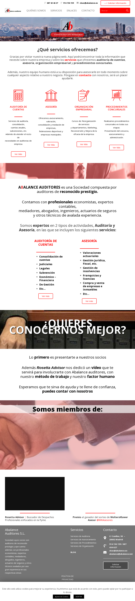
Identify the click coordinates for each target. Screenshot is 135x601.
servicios (70, 60)
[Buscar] (115, 10)
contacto (85, 75)
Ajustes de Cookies (61, 597)
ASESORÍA (89, 241)
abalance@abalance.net (121, 554)
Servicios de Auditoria (80, 536)
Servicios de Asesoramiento (83, 539)
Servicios (77, 529)
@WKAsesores (105, 520)
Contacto (110, 529)
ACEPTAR (79, 597)
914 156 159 (68, 3)
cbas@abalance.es (89, 3)
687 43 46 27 (52, 3)
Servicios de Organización (82, 546)
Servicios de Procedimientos (83, 542)
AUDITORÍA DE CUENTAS (45, 243)
